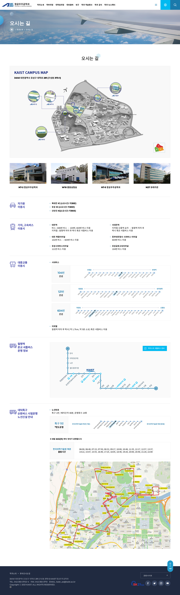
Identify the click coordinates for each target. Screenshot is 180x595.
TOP (170, 568)
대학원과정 (60, 5)
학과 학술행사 (86, 5)
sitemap (156, 5)
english (165, 5)
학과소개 (40, 5)
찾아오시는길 (25, 573)
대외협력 (69, 5)
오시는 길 (29, 30)
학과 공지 (98, 5)
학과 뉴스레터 (109, 5)
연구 (77, 5)
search (175, 5)
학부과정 (49, 5)
